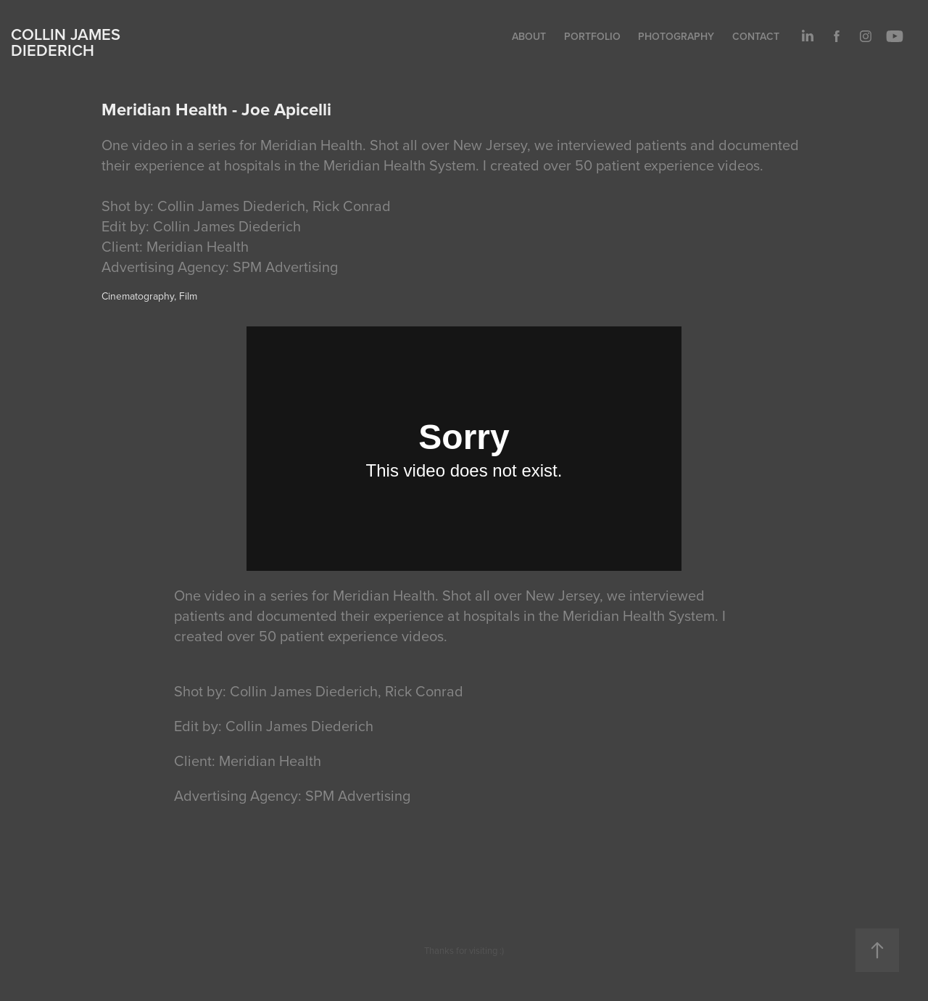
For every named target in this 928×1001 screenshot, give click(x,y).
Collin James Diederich (65, 42)
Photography (676, 36)
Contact (755, 36)
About (529, 36)
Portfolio (592, 36)
